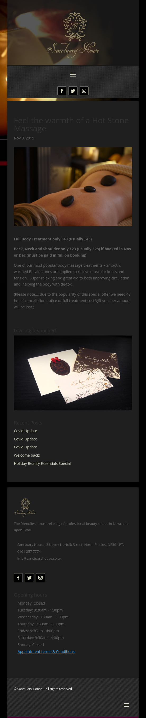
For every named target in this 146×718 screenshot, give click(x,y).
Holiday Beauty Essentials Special (42, 463)
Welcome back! (27, 455)
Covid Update (25, 430)
